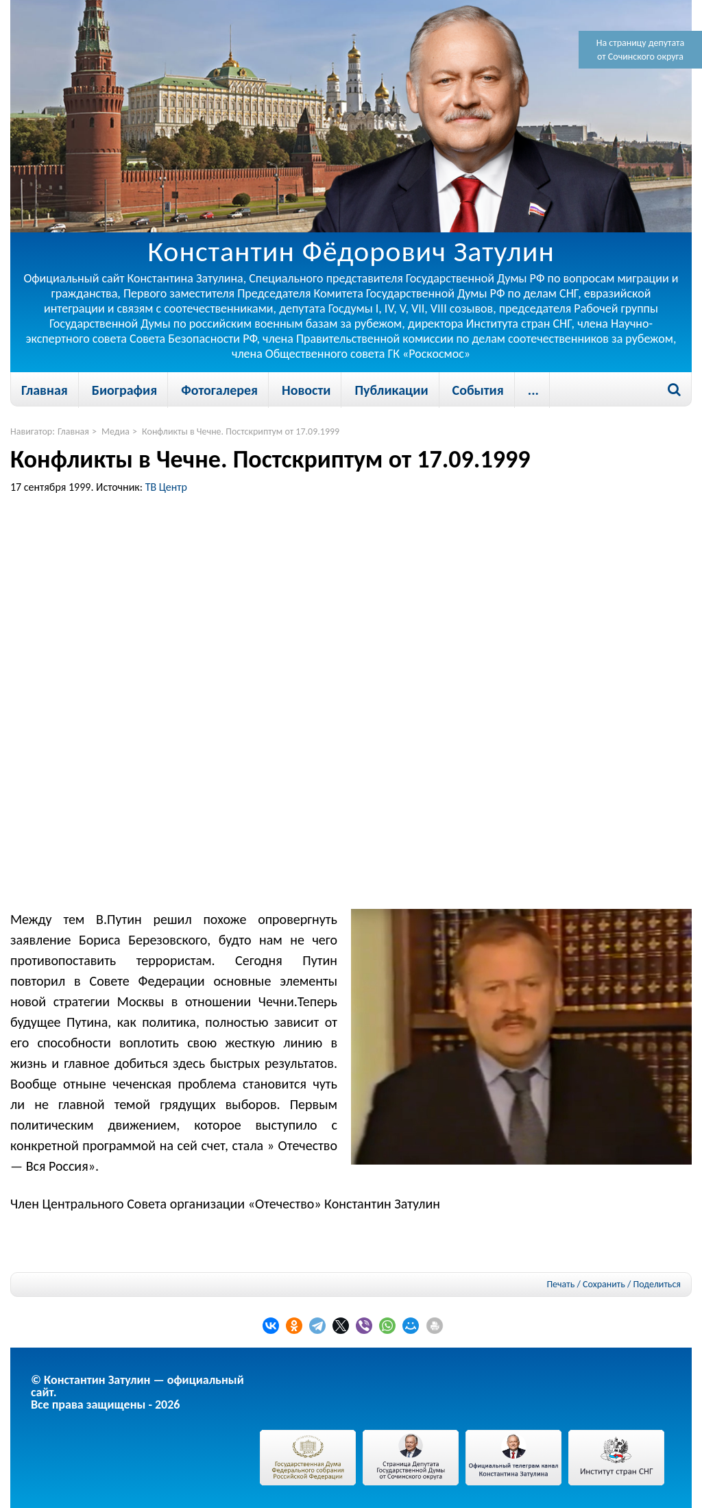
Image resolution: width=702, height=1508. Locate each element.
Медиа (115, 431)
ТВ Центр (166, 487)
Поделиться (657, 1284)
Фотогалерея (219, 390)
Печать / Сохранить (585, 1284)
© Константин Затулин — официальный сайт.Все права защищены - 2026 (137, 1392)
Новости (306, 390)
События (478, 390)
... (533, 390)
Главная (44, 390)
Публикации (391, 390)
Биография (124, 390)
